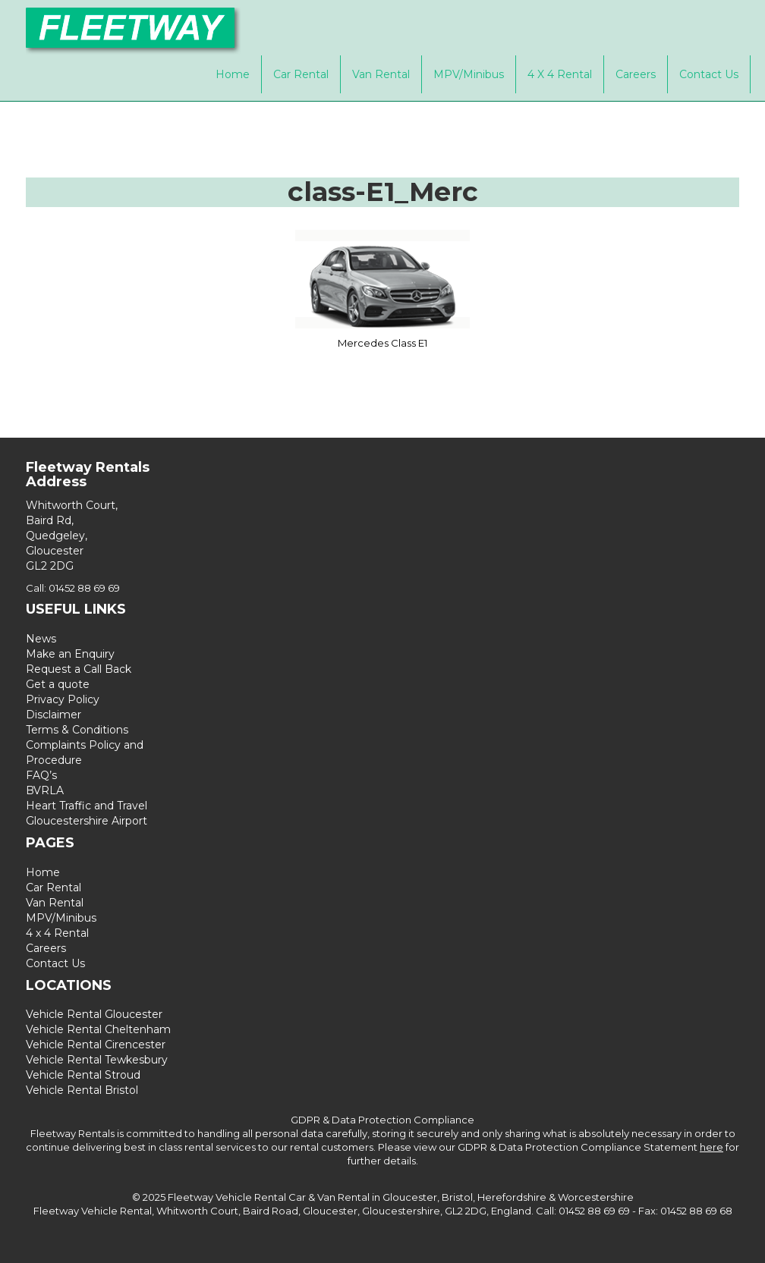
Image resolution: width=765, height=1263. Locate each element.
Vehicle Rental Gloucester (94, 1014)
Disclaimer (53, 714)
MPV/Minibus (468, 74)
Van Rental (381, 74)
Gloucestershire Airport (86, 821)
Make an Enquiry (70, 654)
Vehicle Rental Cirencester (95, 1044)
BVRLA (45, 790)
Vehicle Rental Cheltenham (98, 1029)
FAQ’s (41, 775)
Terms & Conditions (77, 730)
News (41, 639)
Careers (635, 74)
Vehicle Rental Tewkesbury (97, 1060)
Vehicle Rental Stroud (83, 1075)
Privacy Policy (62, 699)
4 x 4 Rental (559, 74)
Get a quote (58, 684)
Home (233, 74)
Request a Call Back (78, 669)
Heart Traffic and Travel (86, 805)
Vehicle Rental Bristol (82, 1090)
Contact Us (708, 74)
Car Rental (301, 74)
